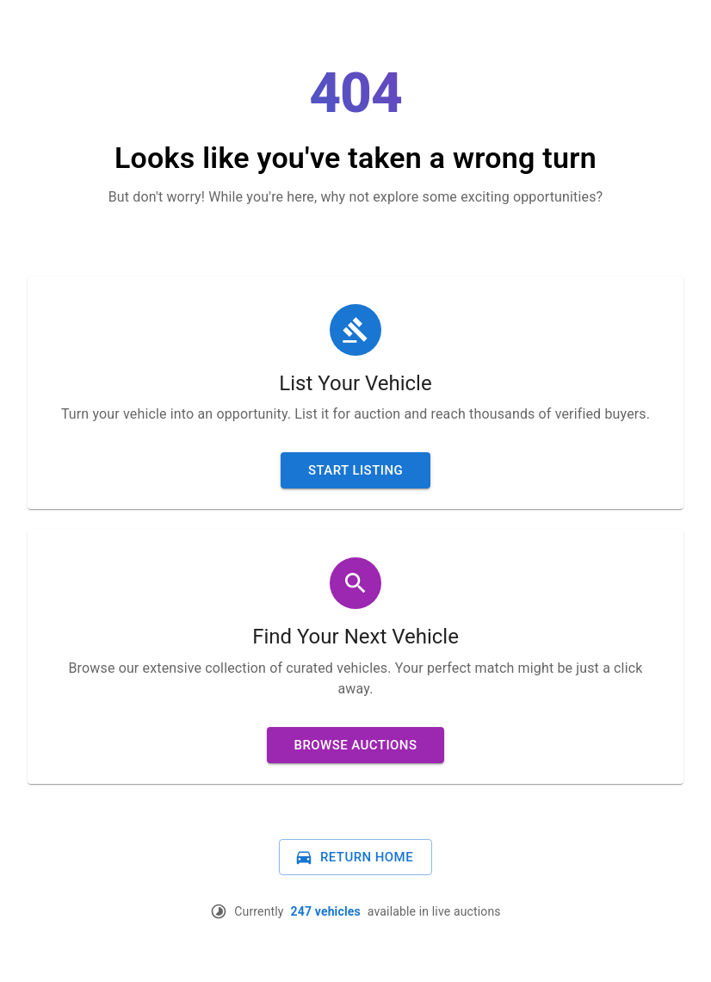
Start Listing (355, 470)
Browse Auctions (355, 745)
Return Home (353, 857)
